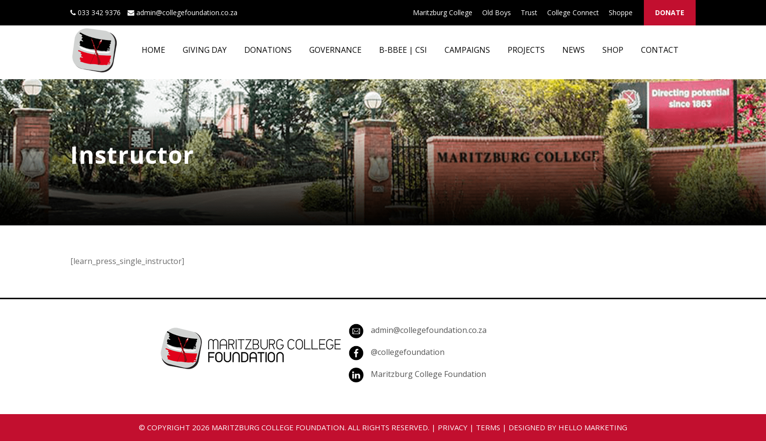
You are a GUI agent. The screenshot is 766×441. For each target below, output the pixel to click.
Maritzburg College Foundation (428, 374)
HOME (153, 49)
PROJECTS (526, 49)
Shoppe (621, 12)
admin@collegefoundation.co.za (429, 330)
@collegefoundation (408, 352)
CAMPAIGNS (467, 49)
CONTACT (660, 49)
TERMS (488, 427)
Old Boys (496, 12)
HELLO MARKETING (592, 427)
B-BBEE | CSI (403, 49)
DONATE (669, 12)
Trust (529, 12)
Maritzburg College (442, 12)
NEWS (573, 49)
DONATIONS (268, 49)
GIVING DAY (205, 49)
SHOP (612, 49)
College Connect (573, 12)
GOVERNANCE (335, 49)
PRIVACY (453, 427)
